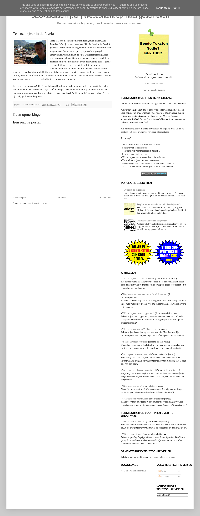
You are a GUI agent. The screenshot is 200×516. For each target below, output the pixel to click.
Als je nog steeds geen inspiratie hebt (140, 370)
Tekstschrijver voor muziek (135, 399)
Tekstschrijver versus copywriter (152, 221)
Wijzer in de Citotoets (133, 434)
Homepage (63, 197)
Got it (176, 8)
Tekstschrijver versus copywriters (138, 313)
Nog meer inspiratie (132, 386)
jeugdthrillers (141, 148)
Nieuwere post (19, 197)
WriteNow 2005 (152, 144)
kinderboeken (141, 154)
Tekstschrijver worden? (133, 329)
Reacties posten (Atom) (37, 203)
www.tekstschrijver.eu (154, 90)
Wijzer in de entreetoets (134, 190)
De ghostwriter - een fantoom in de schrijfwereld (159, 204)
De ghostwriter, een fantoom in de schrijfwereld (144, 294)
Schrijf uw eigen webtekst (135, 342)
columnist (143, 163)
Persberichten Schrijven (163, 457)
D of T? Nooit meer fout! (135, 471)
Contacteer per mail (154, 83)
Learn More (163, 8)
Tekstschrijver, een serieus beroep (138, 278)
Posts (162, 471)
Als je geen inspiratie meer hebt (137, 354)
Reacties (164, 476)
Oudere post (105, 197)
